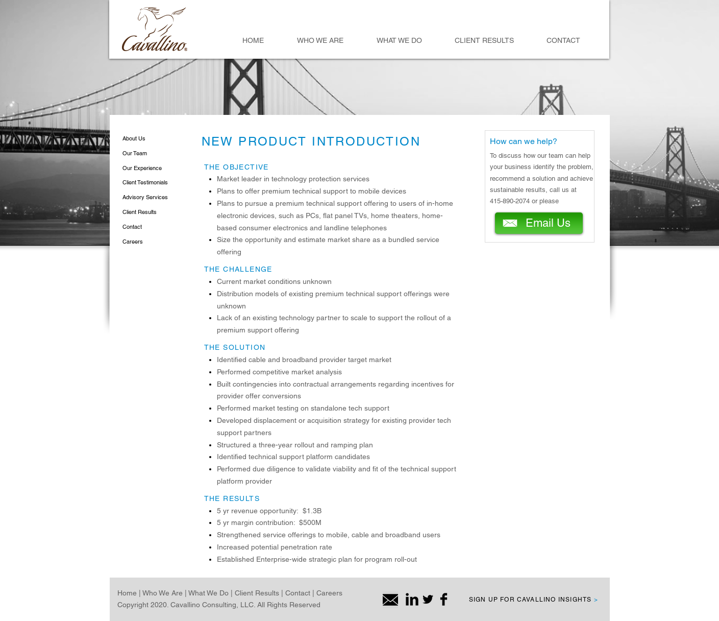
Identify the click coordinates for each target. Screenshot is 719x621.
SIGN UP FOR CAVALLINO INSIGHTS (533, 599)
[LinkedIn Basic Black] (412, 599)
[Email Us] (539, 223)
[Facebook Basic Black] (443, 599)
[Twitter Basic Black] (428, 599)
